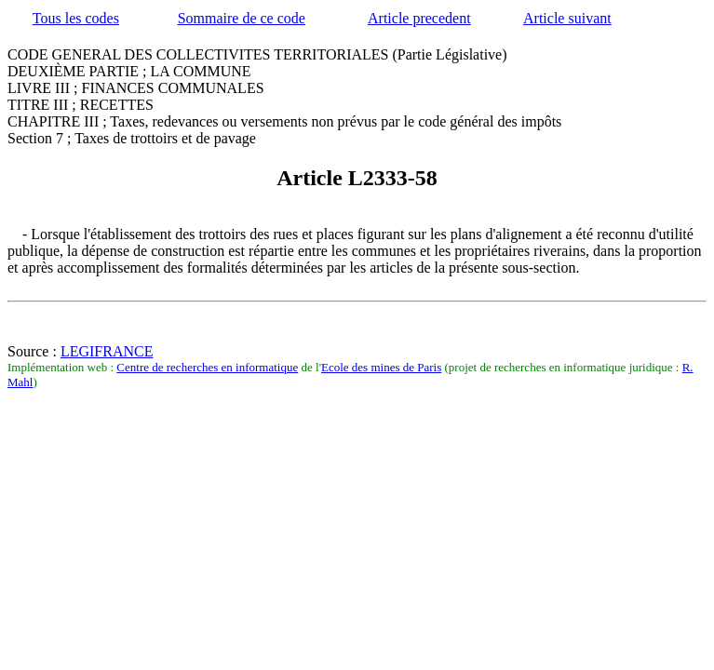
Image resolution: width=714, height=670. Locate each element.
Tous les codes (76, 18)
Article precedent (419, 18)
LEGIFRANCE (107, 351)
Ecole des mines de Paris (381, 367)
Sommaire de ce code (241, 18)
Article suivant (567, 18)
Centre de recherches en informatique (207, 367)
